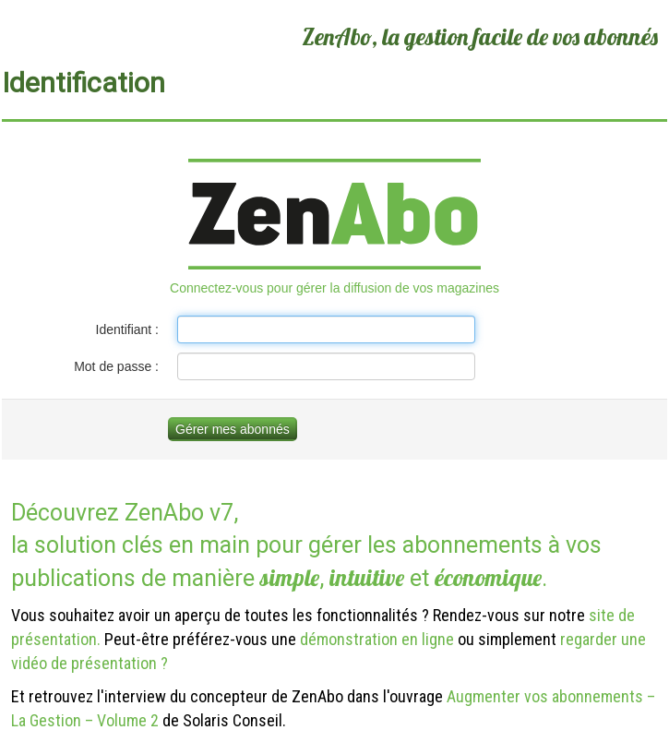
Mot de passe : (116, 366)
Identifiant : (128, 329)
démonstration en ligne (377, 639)
